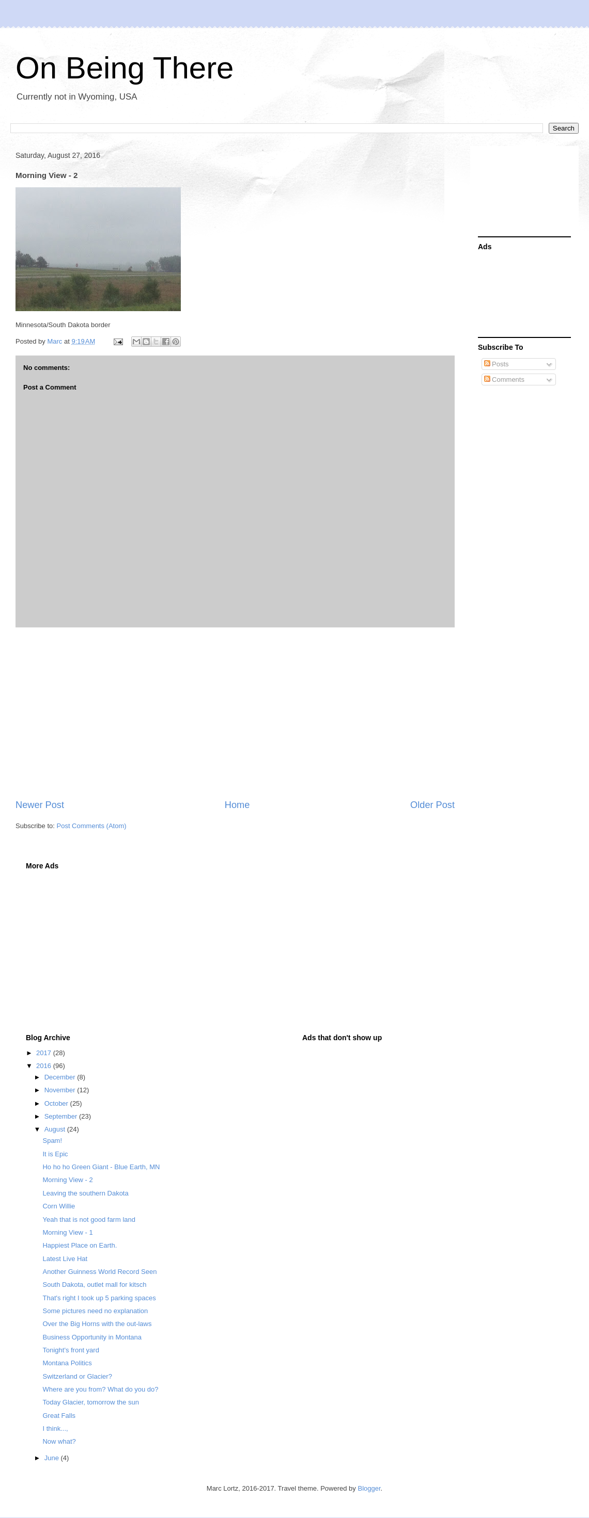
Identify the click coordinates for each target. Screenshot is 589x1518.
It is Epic (55, 1154)
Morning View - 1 (67, 1232)
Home (237, 805)
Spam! (52, 1140)
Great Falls (58, 1415)
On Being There (125, 68)
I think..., (55, 1428)
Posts (496, 364)
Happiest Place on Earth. (79, 1245)
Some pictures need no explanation (95, 1311)
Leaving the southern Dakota (85, 1193)
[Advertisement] (235, 713)
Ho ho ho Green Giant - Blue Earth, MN (101, 1167)
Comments (504, 379)
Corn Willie (58, 1206)
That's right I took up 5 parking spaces (99, 1298)
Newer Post (40, 805)
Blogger (369, 1488)
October (57, 1103)
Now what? (58, 1441)
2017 (44, 1053)
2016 (44, 1066)
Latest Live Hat (64, 1259)
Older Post (432, 805)
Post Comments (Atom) (92, 826)
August (55, 1129)
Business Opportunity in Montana (92, 1337)
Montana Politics (66, 1363)
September (61, 1116)
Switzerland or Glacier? (77, 1376)
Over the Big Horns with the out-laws (96, 1324)
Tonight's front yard (70, 1350)
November (61, 1090)
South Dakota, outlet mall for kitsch (94, 1284)
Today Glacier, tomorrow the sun (90, 1402)
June (52, 1458)
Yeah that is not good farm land (88, 1219)
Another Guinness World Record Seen (99, 1271)
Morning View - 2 (67, 1180)
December (61, 1077)
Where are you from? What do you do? (100, 1389)
